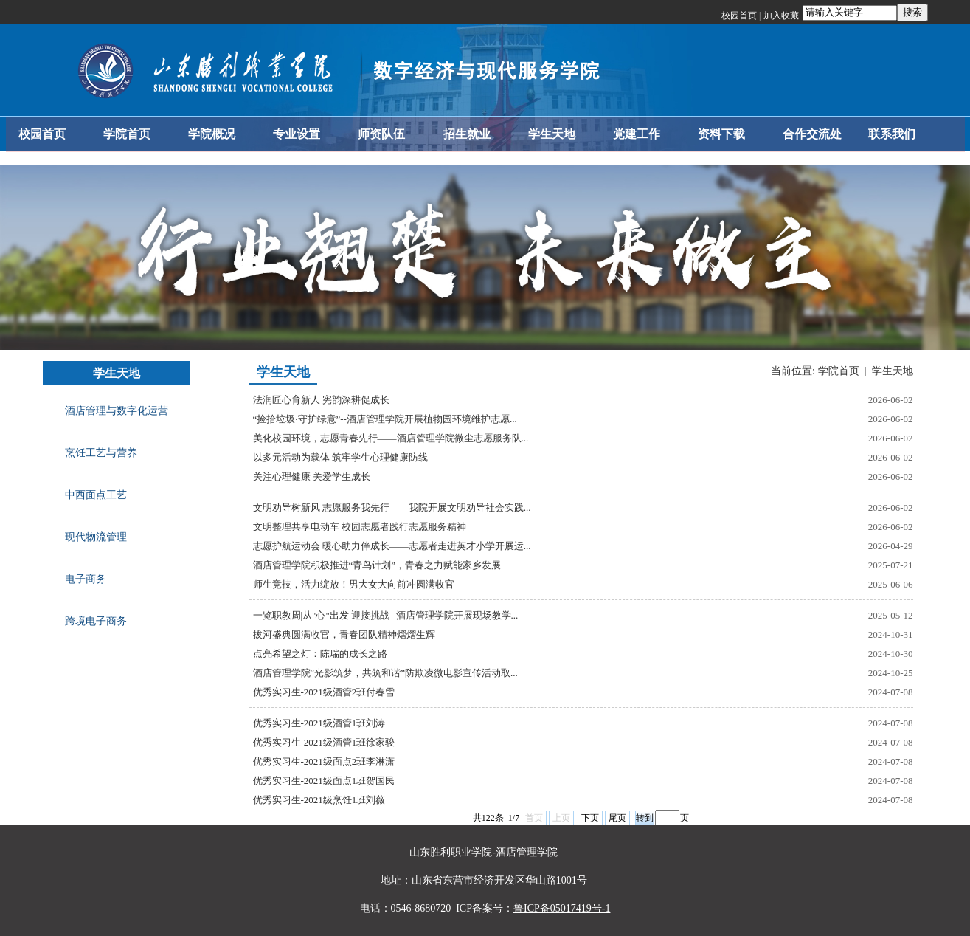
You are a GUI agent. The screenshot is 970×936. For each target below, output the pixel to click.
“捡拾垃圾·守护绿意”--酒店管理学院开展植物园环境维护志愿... (385, 418)
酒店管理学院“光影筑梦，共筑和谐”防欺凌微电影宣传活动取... (385, 672)
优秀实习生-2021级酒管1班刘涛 (319, 723)
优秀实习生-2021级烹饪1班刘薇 (319, 799)
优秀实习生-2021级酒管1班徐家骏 (324, 742)
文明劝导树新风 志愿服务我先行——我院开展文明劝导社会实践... (392, 507)
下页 (590, 818)
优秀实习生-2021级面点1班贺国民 (324, 780)
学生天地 (892, 370)
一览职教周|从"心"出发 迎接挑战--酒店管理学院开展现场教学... (386, 615)
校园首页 (739, 15)
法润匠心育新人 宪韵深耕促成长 (321, 399)
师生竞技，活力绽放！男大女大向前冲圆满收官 (353, 584)
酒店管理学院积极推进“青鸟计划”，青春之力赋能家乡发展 (377, 565)
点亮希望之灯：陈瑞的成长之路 (320, 653)
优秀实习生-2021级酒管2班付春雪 (324, 692)
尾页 (617, 818)
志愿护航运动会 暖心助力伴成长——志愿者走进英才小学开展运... (392, 545)
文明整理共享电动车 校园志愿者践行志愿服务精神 (359, 526)
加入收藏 (781, 15)
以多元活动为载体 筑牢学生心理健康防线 (340, 457)
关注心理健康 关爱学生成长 (311, 476)
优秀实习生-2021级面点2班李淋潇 (324, 761)
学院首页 (838, 370)
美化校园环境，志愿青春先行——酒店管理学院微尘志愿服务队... (391, 438)
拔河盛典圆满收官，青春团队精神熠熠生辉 (344, 634)
